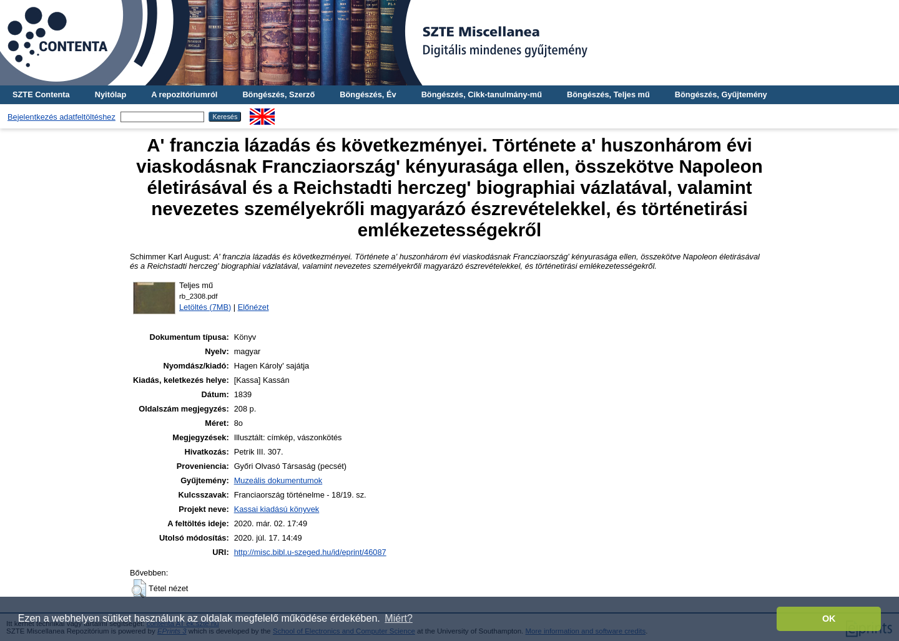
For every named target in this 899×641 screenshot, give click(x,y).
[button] (139, 588)
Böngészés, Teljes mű (608, 94)
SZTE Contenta (41, 94)
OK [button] (829, 619)
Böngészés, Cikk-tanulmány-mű (481, 94)
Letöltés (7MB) (205, 307)
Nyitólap (110, 94)
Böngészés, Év (368, 94)
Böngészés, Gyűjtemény (721, 94)
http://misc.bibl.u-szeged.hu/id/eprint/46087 (310, 552)
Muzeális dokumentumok (278, 480)
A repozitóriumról (184, 94)
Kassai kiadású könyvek (277, 509)
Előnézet (253, 307)
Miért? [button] (398, 618)
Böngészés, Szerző (278, 94)
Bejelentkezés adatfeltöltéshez (61, 117)
